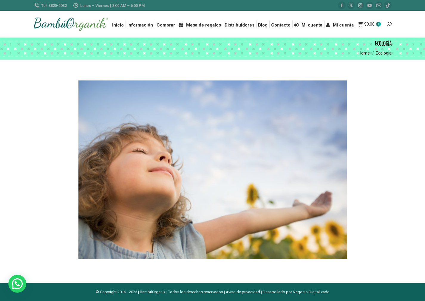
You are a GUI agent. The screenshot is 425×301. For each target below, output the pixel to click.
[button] (17, 284)
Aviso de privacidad (243, 292)
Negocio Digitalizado (311, 292)
